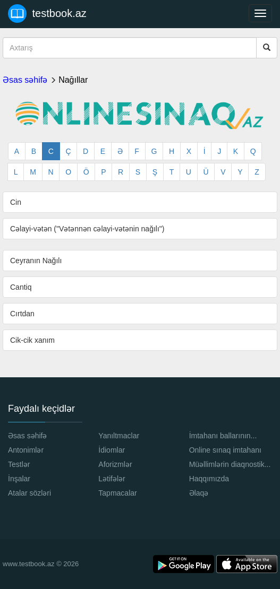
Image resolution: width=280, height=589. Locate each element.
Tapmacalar (117, 493)
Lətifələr (111, 478)
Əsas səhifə (25, 79)
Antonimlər (26, 450)
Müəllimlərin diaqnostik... (230, 464)
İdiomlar (111, 450)
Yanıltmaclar (118, 435)
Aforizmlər (115, 464)
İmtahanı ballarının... (223, 435)
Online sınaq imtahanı (225, 450)
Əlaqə (199, 493)
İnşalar (19, 478)
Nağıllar (73, 79)
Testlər (19, 464)
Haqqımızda (209, 478)
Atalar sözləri (29, 493)
